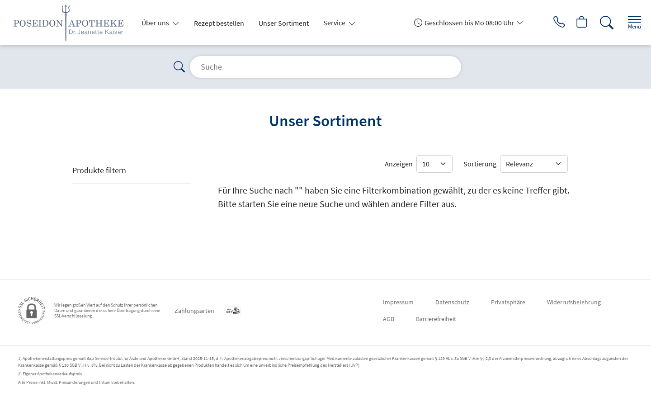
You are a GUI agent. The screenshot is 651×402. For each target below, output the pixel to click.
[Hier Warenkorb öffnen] (576, 23)
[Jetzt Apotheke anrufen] (551, 23)
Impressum (398, 302)
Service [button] (335, 22)
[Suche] (601, 22)
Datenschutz (452, 302)
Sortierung (479, 163)
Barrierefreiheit (436, 319)
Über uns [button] (156, 22)
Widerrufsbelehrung (574, 302)
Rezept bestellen (219, 23)
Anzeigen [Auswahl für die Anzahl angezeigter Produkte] (399, 163)
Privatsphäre (508, 302)
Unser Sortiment (284, 23)
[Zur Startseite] (72, 23)
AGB (388, 319)
